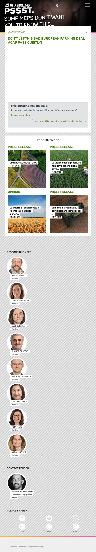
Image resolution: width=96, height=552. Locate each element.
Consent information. (20, 115)
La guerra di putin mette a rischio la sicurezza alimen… (24, 210)
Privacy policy (24, 547)
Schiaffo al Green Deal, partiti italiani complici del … (66, 210)
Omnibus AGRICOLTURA (23, 162)
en (87, 32)
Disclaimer (13, 547)
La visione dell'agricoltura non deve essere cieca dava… (66, 165)
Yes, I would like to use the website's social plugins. (58, 121)
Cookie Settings (37, 547)
